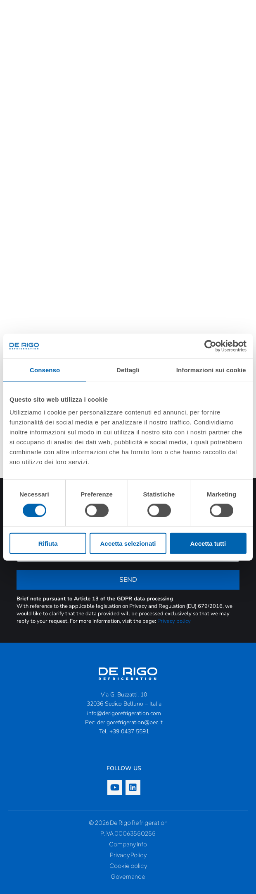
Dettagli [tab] (128, 369)
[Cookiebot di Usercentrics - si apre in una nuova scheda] (210, 346)
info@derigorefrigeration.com (124, 713)
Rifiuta (48, 543)
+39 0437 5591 (129, 731)
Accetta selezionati (128, 543)
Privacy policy (174, 621)
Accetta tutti (208, 543)
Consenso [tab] (45, 369)
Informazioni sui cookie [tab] (211, 369)
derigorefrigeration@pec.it (130, 722)
